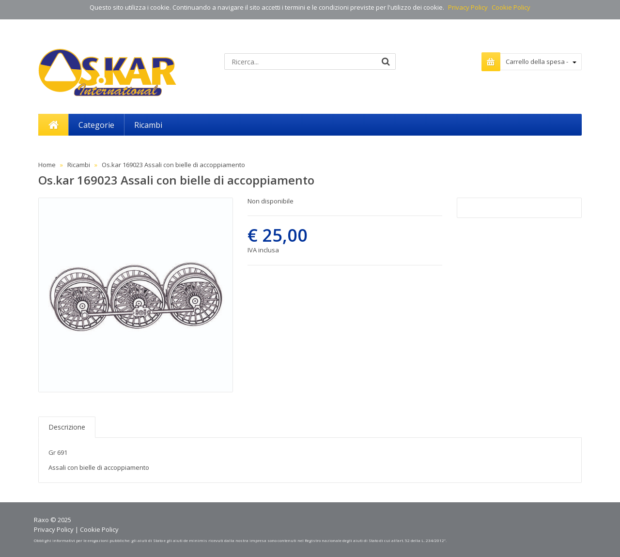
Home (47, 164)
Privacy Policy (468, 7)
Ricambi (78, 164)
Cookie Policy (511, 7)
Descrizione (66, 427)
